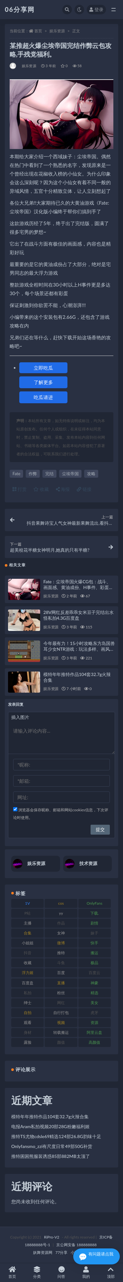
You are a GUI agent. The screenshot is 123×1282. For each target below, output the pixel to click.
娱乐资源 (57, 30)
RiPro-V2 (51, 1237)
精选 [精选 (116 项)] (94, 992)
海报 (63, 489)
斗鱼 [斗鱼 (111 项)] (61, 962)
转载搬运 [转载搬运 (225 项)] (61, 1032)
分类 (37, 1272)
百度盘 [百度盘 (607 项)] (27, 982)
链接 (84, 489)
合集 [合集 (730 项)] (27, 933)
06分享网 (20, 9)
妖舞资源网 (42, 1252)
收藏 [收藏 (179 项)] (27, 962)
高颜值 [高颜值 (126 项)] (94, 1042)
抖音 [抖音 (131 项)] (27, 952)
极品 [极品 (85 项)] (94, 962)
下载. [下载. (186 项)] (94, 913)
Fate (16, 473)
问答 (61, 1272)
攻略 (91, 473)
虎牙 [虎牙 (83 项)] (94, 1012)
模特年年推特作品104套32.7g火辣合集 (50, 1116)
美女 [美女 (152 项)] (94, 1002)
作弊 (33, 473)
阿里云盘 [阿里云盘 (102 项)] (94, 1032)
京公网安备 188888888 (76, 1244)
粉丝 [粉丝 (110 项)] (61, 992)
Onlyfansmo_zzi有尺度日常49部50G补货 (51, 1146)
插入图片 (20, 717)
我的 (86, 1272)
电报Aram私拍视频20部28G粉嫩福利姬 (50, 1126)
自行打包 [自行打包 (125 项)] (61, 1012)
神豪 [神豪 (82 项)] (94, 982)
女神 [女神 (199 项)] (61, 933)
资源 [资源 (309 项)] (94, 1022)
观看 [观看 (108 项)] (27, 1022)
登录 (96, 9)
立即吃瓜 (43, 368)
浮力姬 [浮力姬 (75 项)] (27, 972)
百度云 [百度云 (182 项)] (94, 972)
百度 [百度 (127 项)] (61, 972)
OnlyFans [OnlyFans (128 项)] (94, 903)
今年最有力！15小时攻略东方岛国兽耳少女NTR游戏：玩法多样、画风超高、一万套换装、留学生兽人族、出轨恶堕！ (79, 652)
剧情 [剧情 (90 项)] (94, 923)
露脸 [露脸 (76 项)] (27, 1042)
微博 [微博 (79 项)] (61, 942)
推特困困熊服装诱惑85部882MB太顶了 (50, 1156)
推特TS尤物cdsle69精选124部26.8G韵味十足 (56, 1136)
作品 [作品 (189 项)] (61, 923)
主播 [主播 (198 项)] (27, 923)
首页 (38, 30)
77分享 (62, 1252)
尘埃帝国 (70, 473)
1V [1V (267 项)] (27, 903)
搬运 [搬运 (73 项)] (94, 952)
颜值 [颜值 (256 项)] (61, 1042)
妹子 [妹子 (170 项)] (94, 933)
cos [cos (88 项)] (61, 903)
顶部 (110, 1272)
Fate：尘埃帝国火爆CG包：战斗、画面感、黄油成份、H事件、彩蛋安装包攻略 (78, 587)
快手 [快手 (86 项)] (94, 942)
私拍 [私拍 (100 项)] (27, 992)
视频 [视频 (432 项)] (61, 1022)
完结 (49, 473)
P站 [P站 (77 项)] (27, 913)
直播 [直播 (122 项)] (61, 982)
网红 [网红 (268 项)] (61, 1002)
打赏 (20, 489)
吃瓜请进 (43, 397)
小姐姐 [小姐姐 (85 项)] (27, 942)
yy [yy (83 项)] (61, 913)
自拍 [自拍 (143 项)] (27, 1012)
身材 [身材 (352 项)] (27, 1032)
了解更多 (43, 382)
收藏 (41, 489)
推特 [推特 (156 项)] (61, 952)
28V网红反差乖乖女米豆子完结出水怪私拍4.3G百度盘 (78, 615)
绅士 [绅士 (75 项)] (27, 1002)
